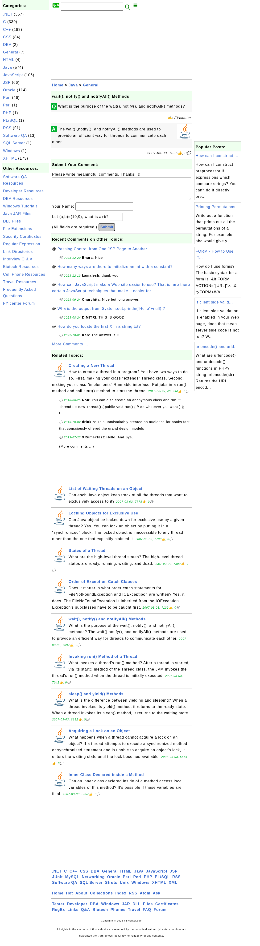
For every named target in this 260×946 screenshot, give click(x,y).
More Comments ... (70, 349)
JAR (126, 909)
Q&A (85, 914)
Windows (11, 151)
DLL (136, 909)
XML (173, 887)
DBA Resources (18, 199)
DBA (7, 45)
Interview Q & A (18, 259)
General (10, 52)
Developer (77, 909)
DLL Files (12, 221)
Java (7, 67)
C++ (7, 30)
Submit (106, 232)
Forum (160, 914)
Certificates (167, 909)
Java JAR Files (17, 214)
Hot (69, 898)
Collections (101, 898)
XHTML (10, 158)
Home (57, 85)
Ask (156, 898)
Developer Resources (23, 191)
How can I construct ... (217, 156)
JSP (7, 83)
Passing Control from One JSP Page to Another (102, 254)
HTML (8, 60)
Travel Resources (19, 282)
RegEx (58, 914)
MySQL (72, 882)
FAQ (147, 914)
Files (148, 909)
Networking (93, 882)
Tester (58, 909)
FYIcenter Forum (19, 303)
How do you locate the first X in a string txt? (99, 331)
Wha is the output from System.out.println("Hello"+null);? (111, 313)
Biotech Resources (21, 267)
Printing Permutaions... (217, 207)
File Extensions (17, 229)
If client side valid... (214, 302)
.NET (7, 14)
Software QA (15, 135)
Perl (7, 98)
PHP (7, 113)
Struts (111, 887)
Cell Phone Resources (24, 274)
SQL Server (14, 143)
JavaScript (13, 75)
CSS (7, 37)
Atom (145, 898)
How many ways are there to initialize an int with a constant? (115, 271)
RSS (7, 128)
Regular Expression (21, 244)
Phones (118, 914)
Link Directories (18, 252)
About (81, 898)
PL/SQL (10, 120)
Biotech (100, 914)
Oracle (9, 90)
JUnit (57, 882)
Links (72, 914)
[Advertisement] (25, 378)
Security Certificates (22, 236)
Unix (124, 887)
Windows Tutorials (20, 206)
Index (120, 898)
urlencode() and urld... (217, 347)
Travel (134, 914)
